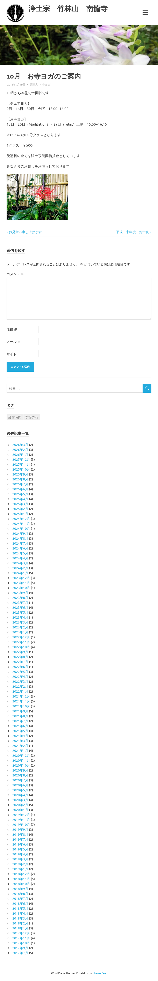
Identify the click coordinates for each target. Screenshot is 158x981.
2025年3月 (20, 504)
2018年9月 (20, 888)
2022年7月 (20, 661)
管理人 (34, 84)
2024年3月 (20, 563)
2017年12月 (21, 933)
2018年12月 (21, 874)
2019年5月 (20, 849)
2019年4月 (20, 854)
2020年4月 (20, 795)
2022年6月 (20, 666)
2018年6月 (20, 903)
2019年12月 (21, 814)
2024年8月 (20, 538)
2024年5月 (20, 553)
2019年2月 (20, 864)
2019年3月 (20, 859)
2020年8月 (20, 775)
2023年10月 (21, 587)
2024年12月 (21, 518)
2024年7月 (20, 543)
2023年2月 (20, 627)
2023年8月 (20, 597)
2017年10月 (21, 943)
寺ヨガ (46, 84)
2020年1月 (20, 809)
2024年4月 (20, 558)
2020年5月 (20, 790)
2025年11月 (21, 464)
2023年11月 (21, 583)
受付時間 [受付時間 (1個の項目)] (14, 417)
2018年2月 (20, 923)
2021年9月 (20, 711)
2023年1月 (20, 632)
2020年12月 (21, 755)
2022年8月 (20, 657)
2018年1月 (20, 928)
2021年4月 (20, 735)
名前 (12, 329)
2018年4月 (20, 913)
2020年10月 (21, 765)
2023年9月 (20, 592)
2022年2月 (20, 686)
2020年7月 (20, 780)
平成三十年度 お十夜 (132, 232)
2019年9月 (20, 829)
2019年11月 (21, 819)
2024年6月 (20, 548)
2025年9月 (20, 474)
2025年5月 (20, 494)
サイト (11, 354)
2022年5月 (20, 671)
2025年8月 (20, 479)
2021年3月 (20, 740)
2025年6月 (20, 489)
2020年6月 (20, 785)
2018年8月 (20, 893)
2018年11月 (21, 879)
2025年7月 (20, 484)
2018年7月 (20, 898)
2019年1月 (20, 869)
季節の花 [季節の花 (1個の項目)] (31, 417)
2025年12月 (21, 459)
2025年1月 (20, 513)
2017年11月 (21, 938)
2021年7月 (20, 721)
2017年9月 (20, 948)
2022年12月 (21, 637)
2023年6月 (20, 607)
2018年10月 (21, 884)
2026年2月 (20, 449)
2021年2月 (20, 745)
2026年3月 (20, 444)
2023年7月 (20, 602)
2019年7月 (20, 839)
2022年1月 (20, 691)
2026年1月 (20, 454)
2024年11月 (21, 523)
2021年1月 (20, 750)
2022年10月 (21, 647)
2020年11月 (21, 760)
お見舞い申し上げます (25, 232)
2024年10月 (21, 528)
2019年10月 (21, 824)
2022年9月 (20, 652)
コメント (15, 274)
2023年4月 (20, 617)
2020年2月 (20, 805)
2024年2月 (20, 568)
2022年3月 (20, 681)
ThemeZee (99, 973)
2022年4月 (20, 676)
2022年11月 (21, 642)
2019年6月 (20, 844)
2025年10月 (21, 469)
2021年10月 (21, 706)
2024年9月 (20, 533)
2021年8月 (20, 716)
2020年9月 (20, 770)
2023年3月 (20, 622)
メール (14, 341)
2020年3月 (20, 800)
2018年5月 (20, 908)
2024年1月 (20, 573)
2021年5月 (20, 731)
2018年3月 (20, 918)
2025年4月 (20, 499)
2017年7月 (20, 953)
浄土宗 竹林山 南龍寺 (68, 8)
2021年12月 (21, 696)
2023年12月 (21, 578)
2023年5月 (20, 612)
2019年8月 (20, 834)
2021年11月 (21, 701)
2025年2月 (20, 509)
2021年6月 (20, 726)
